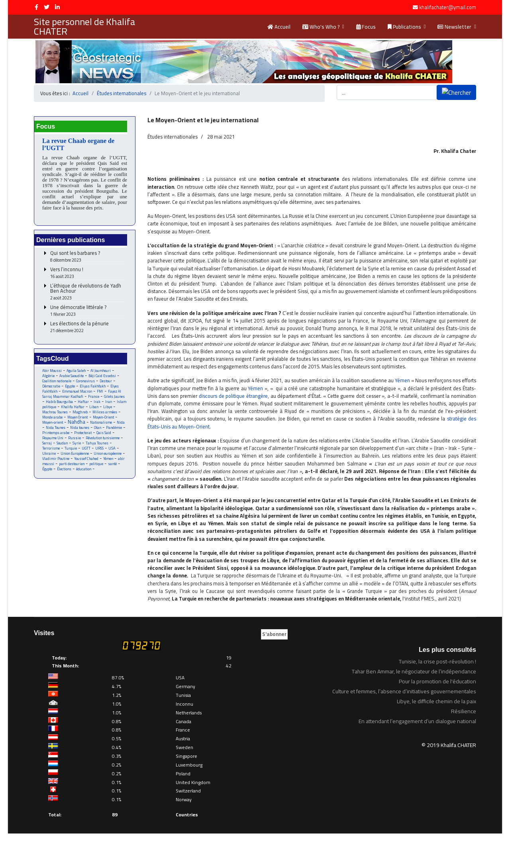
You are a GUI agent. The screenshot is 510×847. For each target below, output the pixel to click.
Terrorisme (51, 449)
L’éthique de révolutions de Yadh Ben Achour (87, 292)
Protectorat (83, 433)
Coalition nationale (57, 381)
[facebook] (36, 7)
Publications (404, 26)
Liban (94, 407)
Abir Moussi (52, 371)
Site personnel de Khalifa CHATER (84, 26)
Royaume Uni (52, 438)
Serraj (47, 443)
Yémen (109, 459)
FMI (101, 392)
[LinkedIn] (57, 7)
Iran (108, 402)
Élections (64, 469)
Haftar (83, 402)
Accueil (278, 26)
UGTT (86, 449)
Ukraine (49, 454)
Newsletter (454, 26)
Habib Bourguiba (59, 402)
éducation (84, 469)
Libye (108, 407)
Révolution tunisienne (103, 438)
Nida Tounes (55, 428)
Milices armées (106, 412)
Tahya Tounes (97, 444)
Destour (106, 381)
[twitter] (46, 7)
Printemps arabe (55, 433)
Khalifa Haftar (73, 407)
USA (112, 449)
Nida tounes (80, 428)
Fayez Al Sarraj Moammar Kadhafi (82, 395)
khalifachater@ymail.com (447, 7)
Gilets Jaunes (114, 397)
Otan (98, 428)
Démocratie (51, 386)
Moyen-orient (52, 423)
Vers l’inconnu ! (87, 274)
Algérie (48, 376)
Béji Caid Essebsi (102, 376)
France (93, 397)
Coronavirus (86, 381)
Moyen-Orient (105, 418)
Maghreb (81, 413)
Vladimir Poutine (56, 459)
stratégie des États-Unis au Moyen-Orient (194, 430)
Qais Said (103, 433)
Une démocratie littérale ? (87, 312)
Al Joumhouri (100, 371)
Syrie (77, 444)
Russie (74, 438)
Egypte (70, 386)
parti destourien (71, 464)
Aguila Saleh (76, 371)
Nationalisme (101, 423)
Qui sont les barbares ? (87, 257)
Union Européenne (75, 454)
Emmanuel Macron (78, 392)
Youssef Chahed (87, 459)
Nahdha (77, 422)
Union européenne (108, 454)
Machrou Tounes (55, 412)
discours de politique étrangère (251, 399)
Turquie (71, 449)
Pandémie (115, 428)
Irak (97, 402)
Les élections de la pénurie (87, 328)
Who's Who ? (320, 26)
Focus (366, 26)
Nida (121, 423)
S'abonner (274, 648)
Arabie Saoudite (71, 376)
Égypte (47, 469)
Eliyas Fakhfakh (93, 386)
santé (112, 464)
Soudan (62, 443)
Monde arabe (52, 418)
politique (96, 464)
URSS (100, 449)
